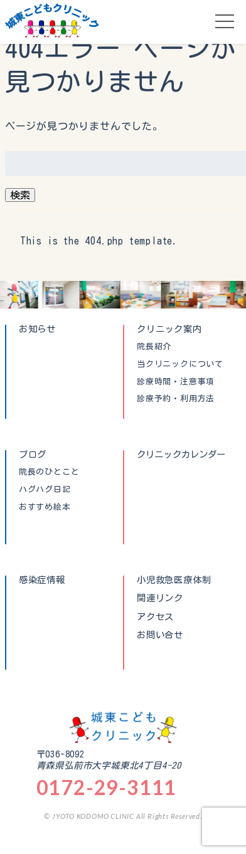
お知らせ (37, 329)
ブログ (32, 454)
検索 (20, 195)
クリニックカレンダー (181, 454)
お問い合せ (160, 635)
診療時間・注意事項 (176, 382)
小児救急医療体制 (174, 579)
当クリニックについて (180, 364)
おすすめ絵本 (45, 507)
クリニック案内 (169, 329)
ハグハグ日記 (45, 489)
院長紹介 (154, 347)
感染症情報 (42, 579)
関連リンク (160, 598)
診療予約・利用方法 (176, 399)
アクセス (155, 617)
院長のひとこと (49, 472)
